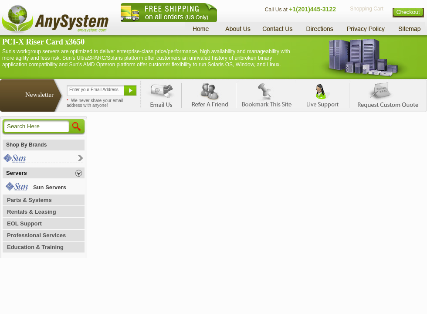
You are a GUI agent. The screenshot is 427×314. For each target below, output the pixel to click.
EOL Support (24, 223)
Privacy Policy (366, 28)
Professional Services (36, 235)
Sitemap (409, 28)
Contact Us (277, 28)
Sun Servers (49, 187)
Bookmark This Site (266, 93)
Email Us (161, 93)
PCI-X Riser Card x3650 (43, 42)
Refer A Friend (208, 93)
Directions (320, 28)
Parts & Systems (29, 200)
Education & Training (35, 247)
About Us (237, 28)
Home (202, 28)
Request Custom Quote (384, 93)
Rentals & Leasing (31, 211)
